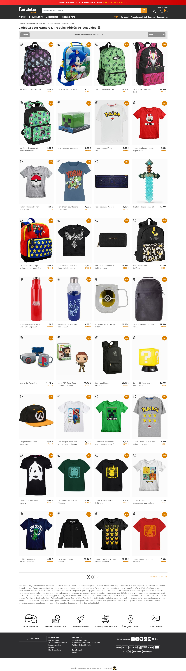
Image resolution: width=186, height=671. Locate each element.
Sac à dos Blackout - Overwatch (103, 384)
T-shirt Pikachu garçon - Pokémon (104, 501)
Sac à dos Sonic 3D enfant (68, 89)
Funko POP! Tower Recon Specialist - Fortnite (67, 384)
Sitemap (75, 652)
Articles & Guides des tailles (57, 642)
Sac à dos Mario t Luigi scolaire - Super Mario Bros (30, 266)
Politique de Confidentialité (81, 645)
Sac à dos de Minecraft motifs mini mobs (29, 149)
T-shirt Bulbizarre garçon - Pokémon (68, 501)
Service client (32, 638)
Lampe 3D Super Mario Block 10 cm (142, 384)
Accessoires (52, 17)
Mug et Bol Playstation (28, 383)
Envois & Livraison (54, 645)
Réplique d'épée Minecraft (143, 207)
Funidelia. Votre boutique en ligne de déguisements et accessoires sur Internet (27, 10)
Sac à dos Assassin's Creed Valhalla (143, 325)
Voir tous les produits (159, 577)
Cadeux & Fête (68, 17)
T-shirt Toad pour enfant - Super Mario (143, 149)
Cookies (75, 647)
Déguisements (36, 17)
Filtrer (24, 35)
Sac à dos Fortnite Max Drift (142, 90)
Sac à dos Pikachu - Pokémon (140, 266)
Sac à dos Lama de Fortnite (30, 89)
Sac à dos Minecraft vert (105, 89)
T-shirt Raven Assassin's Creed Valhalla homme (67, 266)
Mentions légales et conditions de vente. (86, 642)
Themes (22, 17)
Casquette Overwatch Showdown (28, 443)
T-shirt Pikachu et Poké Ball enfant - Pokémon (144, 443)
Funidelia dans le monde (80, 640)
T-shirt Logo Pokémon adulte (103, 149)
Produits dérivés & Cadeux (36, 23)
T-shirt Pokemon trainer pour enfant (29, 208)
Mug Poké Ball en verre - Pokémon (105, 325)
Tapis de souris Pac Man (104, 207)
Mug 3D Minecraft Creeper (68, 148)
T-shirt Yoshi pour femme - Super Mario (68, 208)
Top (116, 17)
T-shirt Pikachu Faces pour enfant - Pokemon (105, 560)
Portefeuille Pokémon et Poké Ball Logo (104, 266)
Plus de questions (54, 650)
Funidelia (22, 23)
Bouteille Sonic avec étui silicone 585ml (67, 325)
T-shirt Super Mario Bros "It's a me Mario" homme (67, 443)
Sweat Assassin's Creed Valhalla (67, 560)
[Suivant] (98, 577)
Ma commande (53, 640)
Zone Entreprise (77, 650)
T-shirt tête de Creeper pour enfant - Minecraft (104, 443)
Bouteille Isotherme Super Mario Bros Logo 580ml (30, 325)
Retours (51, 647)
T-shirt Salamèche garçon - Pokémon (144, 560)
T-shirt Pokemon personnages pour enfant (143, 501)
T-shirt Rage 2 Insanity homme (29, 501)
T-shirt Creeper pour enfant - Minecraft (28, 560)
